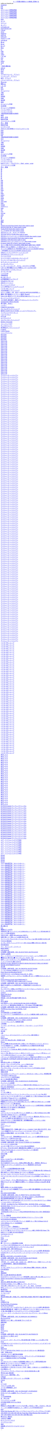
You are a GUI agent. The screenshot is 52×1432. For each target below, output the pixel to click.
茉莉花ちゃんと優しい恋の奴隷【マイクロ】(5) (16, 1320)
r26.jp (2, 32)
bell (2, 1060)
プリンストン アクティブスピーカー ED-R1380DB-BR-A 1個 (20, 1371)
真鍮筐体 (4, 1273)
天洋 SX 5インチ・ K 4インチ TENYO (13, 232)
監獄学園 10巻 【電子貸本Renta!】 (12, 1249)
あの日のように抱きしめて (9, 1336)
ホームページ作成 (6, 104)
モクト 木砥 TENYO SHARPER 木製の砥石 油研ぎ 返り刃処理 (20, 245)
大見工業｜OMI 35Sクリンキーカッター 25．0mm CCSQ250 (21, 1285)
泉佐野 (3, 100)
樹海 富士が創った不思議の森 (10, 1062)
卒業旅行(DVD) (6, 996)
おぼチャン (4, 206)
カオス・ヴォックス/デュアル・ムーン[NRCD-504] (17, 1064)
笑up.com (4, 82)
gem (2, 58)
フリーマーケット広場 (8, 121)
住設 (2, 19)
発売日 (3, 1338)
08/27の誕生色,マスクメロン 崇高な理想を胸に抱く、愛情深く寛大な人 (24, 1163)
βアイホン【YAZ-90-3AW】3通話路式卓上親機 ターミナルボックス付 (23, 1148)
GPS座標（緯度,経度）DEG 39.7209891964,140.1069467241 (19, 1007)
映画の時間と (5, 948)
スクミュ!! (4, 987)
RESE (2, 1325)
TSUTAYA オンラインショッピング (12, 254)
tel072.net (4, 36)
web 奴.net (4, 40)
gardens (3, 1111)
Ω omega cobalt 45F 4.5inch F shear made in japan (15, 243)
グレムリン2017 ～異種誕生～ (10, 1226)
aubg (2, 215)
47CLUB (3, 316)
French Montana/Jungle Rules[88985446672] (14, 979)
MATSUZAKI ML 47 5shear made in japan (13, 227)
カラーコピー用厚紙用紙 (9, 10)
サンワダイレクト (6, 325)
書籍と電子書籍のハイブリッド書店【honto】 (15, 294)
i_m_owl (3, 56)
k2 (1, 50)
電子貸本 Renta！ (7, 303)
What (2, 1238)
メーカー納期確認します (9, 1387)
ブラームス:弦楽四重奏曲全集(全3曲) (13, 1168)
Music (2, 1135)
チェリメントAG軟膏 (7, 1083)
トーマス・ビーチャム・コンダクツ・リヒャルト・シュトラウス (22, 1025)
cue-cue (3, 213)
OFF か (3, 1027)
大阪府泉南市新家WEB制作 (10, 113)
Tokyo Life (4, 341)
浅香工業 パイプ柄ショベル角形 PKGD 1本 (14, 937)
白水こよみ (4, 1239)
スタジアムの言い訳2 (8, 1385)
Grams (3, 1324)
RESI (2, 1327)
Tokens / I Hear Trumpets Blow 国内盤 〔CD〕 (15, 1140)
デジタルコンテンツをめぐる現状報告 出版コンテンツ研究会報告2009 (23, 1361)
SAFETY (3, 1404)
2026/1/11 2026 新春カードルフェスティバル (15, 128)
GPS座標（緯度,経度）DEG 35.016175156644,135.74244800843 (20, 1142)
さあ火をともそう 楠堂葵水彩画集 (12, 1354)
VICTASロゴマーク (7, 1234)
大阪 (2, 92)
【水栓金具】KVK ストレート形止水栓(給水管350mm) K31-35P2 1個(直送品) (25, 1211)
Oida (2, 1428)
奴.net (2, 44)
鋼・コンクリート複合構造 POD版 (12, 1243)
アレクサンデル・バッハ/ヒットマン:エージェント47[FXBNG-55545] (23, 1068)
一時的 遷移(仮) (6, 66)
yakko (2, 54)
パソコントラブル (6, 111)
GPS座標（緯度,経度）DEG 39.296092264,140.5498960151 (19, 1316)
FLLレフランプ (6, 1126)
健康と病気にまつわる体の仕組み (12, 1187)
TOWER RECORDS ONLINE (10, 302)
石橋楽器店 (4, 275)
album (2, 1011)
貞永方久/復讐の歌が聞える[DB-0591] (13, 1282)
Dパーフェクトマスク (8, 1420)
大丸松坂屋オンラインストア (10, 290)
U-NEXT (3, 329)
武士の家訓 (4, 1001)
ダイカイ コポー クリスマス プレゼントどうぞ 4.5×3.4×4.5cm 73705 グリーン (25, 1174)
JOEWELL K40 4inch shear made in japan (13, 239)
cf (1, 64)
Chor (2, 1280)
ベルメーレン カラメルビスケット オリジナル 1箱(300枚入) (20, 1035)
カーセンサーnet (6, 271)
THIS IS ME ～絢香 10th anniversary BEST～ (14, 935)
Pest (2, 1360)
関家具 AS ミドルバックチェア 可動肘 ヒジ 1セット (17, 1363)
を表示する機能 (6, 1418)
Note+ (3, 1127)
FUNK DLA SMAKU (7, 1305)
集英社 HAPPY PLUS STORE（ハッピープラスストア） (18, 311)
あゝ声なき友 (5, 1398)
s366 (2, 53)
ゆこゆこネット (6, 277)
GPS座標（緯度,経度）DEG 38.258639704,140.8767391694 (19, 968)
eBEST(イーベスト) (7, 283)
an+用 (2, 1166)
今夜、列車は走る (6, 1352)
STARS (3, 1155)
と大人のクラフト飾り (8, 1109)
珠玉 (2, 48)
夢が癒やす (4, 926)
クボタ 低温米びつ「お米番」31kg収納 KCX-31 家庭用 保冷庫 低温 (22, 1045)
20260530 (4, 5)
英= (2, 1382)
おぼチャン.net (5, 38)
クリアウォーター (6, 1422)
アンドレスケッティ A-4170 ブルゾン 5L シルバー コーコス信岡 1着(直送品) (25, 1250)
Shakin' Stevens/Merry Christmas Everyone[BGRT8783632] (18, 1278)
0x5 (2, 216)
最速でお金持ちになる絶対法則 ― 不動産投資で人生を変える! (21, 985)
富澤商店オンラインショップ (10, 327)
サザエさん (4, 1330)
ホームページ (5, 91)
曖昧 (2, 222)
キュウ (3, 21)
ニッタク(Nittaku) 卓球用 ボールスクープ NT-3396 (17, 970)
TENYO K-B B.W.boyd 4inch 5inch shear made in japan (17, 225)
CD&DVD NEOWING (7, 307)
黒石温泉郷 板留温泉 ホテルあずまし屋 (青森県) (16, 1198)
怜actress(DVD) (5, 1318)
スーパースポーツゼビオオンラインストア (14, 258)
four (2, 928)
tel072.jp (3, 35)
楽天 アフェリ (6, 78)
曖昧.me (3, 84)
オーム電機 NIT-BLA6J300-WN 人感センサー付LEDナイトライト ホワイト (25, 1043)
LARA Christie (5, 331)
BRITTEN (4, 1349)
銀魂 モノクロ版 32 (7, 1070)
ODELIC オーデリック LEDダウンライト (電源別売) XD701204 (21, 1165)
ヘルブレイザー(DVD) (8, 1047)
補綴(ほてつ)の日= (7, 929)
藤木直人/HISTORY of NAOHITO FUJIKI (13, 1256)
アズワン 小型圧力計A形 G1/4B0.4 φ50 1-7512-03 (16, 981)
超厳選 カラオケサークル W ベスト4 (12, 1426)
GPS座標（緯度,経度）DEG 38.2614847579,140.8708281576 (19, 1334)
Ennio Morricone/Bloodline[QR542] (11, 972)
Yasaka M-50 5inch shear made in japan (12, 229)
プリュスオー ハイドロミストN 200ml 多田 (14, 1228)
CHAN (3, 1380)
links (2, 130)
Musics (3, 1042)
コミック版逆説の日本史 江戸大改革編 (13, 1358)
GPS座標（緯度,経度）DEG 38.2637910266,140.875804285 (19, 1258)
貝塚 (2, 98)
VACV (3, 1124)
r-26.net (3, 30)
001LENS (4, 334)
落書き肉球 (4, 1072)
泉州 (2, 94)
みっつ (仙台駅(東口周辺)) (9, 1079)
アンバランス (5, 1236)
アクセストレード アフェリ (10, 74)
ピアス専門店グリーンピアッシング (12, 286)
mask (2, 63)
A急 (2, 1033)
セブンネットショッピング (9, 262)
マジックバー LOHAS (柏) (9, 1144)
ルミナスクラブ (6, 318)
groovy (3, 1037)
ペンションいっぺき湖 (8, 1400)
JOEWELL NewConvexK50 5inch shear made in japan (17, 238)
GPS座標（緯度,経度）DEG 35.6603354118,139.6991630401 (19, 1081)
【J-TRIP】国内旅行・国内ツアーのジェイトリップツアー (19, 300)
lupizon (3, 1295)
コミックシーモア (6, 324)
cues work (4, 201)
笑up (2, 220)
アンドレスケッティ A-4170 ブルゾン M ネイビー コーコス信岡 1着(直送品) (25, 1307)
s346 (2, 51)
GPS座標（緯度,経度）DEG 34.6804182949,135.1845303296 (19, 1018)
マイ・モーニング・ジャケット (11, 946)
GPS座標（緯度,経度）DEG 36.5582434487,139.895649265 (19, 1391)
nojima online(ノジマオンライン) (11, 269)
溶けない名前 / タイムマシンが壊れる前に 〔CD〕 (17, 1066)
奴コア (3, 46)
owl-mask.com (5, 27)
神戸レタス (4, 755)
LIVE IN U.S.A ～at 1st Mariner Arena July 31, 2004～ (17, 974)
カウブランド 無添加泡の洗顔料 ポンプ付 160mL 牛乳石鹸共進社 (22, 1005)
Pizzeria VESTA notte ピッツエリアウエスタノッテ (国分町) (19, 1150)
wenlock (3, 992)
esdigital (3, 1376)
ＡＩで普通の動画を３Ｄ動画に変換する (26, 1)
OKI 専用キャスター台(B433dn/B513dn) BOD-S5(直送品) (19, 1003)
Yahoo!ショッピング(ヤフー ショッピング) (14, 252)
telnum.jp (3, 33)
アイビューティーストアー (9, 375)
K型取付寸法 (5, 1302)
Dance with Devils (6, 994)
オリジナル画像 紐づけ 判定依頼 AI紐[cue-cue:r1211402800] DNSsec (22, 249)
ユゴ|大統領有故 (6, 1396)
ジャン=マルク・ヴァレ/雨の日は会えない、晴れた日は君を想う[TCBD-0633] (26, 1180)
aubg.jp (3, 68)
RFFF (2, 1329)
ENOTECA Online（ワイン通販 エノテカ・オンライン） (19, 1284)
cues (2, 211)
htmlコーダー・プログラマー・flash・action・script (17, 163)
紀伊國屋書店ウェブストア (9, 279)
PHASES (3, 1389)
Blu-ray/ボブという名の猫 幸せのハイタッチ (15, 1365)
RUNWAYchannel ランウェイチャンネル (13, 806)
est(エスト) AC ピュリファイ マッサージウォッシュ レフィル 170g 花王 (24, 1094)
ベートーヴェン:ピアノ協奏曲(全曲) (12, 1021)
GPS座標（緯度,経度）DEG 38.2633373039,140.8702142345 (19, 952)
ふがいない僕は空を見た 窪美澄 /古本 (13, 1040)
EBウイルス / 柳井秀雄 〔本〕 (10, 1375)
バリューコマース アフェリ (10, 80)
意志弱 (3, 1031)
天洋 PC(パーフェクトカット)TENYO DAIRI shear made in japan (21, 236)
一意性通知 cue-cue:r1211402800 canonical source (16, 250)
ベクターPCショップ (7, 288)
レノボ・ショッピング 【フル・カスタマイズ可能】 (18, 266)
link (2, 6)
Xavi (2, 999)
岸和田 (3, 96)
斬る (2, 1213)
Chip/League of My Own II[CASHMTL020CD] (15, 1100)
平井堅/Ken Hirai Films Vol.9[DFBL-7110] (13, 1009)
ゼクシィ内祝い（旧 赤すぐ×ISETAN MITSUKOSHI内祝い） (21, 292)
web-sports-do (5, 950)
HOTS (3, 1254)
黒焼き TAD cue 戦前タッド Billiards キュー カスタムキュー (20, 247)
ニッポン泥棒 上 (6, 1092)
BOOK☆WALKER (6, 322)
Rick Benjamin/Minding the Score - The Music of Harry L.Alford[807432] (22, 1196)
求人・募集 (4, 123)
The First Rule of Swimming (9, 1304)
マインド (4, 23)
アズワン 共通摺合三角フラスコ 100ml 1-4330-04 (16, 1020)
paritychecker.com (6, 28)
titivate (3, 855)
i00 (2, 210)
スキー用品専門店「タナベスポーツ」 (13, 863)
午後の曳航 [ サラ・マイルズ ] (10, 1210)
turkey (2, 61)
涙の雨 (3, 966)
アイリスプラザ (6, 256)
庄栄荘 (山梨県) (6, 954)
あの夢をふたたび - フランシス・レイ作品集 (15, 1378)
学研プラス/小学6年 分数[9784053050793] (14, 1260)
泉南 (2, 102)
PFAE (2, 1395)
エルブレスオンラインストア (10, 320)
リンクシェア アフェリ (9, 76)
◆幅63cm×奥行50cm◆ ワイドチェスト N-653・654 (17, 958)
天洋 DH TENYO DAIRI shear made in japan (14, 234)
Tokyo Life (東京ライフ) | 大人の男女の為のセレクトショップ (20, 296)
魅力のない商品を (6, 1416)
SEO (2, 89)
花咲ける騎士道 (6, 1291)
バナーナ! (4, 1029)
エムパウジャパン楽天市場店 (10, 1077)
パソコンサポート (6, 109)
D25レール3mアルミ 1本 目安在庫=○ (12, 1159)
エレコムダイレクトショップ (10, 309)
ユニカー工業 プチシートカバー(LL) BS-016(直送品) (17, 1146)
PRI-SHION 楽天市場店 (8, 1193)
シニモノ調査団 (6, 1215)
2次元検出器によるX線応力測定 (11, 1012)
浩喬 (2, 1157)
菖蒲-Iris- (4, 1265)
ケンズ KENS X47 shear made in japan (12, 230)
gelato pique (4, 1038)
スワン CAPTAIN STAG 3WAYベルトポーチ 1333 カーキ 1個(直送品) (22, 1350)
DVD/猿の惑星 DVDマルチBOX (11, 1402)
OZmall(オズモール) (7, 281)
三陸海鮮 (4, 1023)
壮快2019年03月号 (6, 1161)
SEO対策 (3, 106)
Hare (2, 1409)
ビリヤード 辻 (5, 127)
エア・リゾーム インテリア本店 (11, 840)
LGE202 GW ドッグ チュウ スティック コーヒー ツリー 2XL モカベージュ (24, 1252)
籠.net (2, 42)
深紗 (2, 1424)
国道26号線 (4, 119)
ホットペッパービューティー (10, 298)
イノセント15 (5, 1293)
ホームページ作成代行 (8, 108)
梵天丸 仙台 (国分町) (7, 1373)
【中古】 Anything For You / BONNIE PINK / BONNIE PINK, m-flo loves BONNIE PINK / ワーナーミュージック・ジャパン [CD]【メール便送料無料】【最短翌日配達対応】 (26, 1206)
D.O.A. (3, 1300)
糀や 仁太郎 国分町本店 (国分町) (11, 1275)
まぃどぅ (4, 25)
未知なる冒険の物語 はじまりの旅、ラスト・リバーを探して (21, 1133)
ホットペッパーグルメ (8, 285)
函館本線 (4, 1322)
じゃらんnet (4, 273)
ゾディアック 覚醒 (7, 1152)
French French (5, 1225)
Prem (2, 1347)
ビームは (4, 1384)
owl (2, 59)
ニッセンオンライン (7, 264)
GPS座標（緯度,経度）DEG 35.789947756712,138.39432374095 (20, 1195)
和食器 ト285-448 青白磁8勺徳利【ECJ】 (14, 998)
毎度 (2, 115)
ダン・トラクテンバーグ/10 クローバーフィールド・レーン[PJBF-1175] (24, 956)
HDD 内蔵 (4, 1153)
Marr (2, 1271)
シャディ (4, 305)
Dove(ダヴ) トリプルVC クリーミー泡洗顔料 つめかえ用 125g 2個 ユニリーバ (25, 1277)
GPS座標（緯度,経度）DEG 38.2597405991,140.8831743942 (19, 983)
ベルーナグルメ (6, 314)
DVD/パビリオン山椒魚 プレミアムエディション (16, 1393)
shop (2, 71)
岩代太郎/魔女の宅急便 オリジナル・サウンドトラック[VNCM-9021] (23, 1356)
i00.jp (2, 69)
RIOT (2, 1332)
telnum (3, 205)
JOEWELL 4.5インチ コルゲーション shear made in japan (18, 241)
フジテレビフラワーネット (9, 312)
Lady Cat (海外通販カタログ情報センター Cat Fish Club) (18, 267)
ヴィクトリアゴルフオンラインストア (13, 260)
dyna (2, 1185)
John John (4, 1241)
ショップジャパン (6, 333)
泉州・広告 (4, 117)
